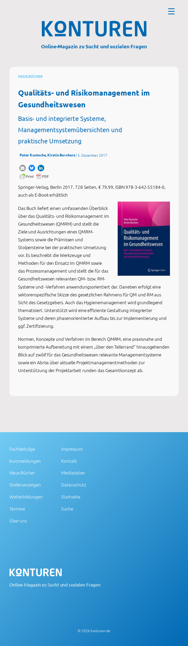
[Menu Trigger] (171, 11)
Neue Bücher (30, 76)
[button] (22, 168)
